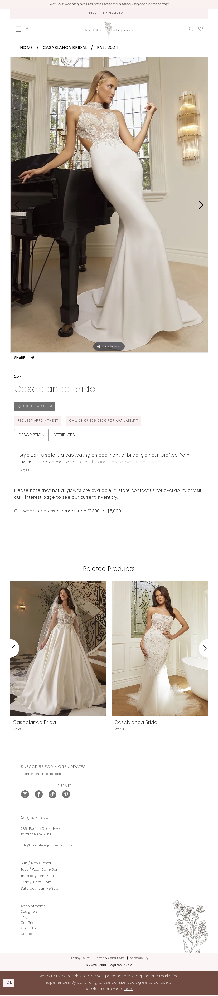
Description (31, 435)
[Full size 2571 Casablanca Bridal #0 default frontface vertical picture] (109, 204)
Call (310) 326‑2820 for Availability (105, 421)
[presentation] (58, 648)
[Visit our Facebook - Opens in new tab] (39, 795)
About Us (28, 929)
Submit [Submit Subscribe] (64, 786)
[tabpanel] (109, 204)
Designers (29, 912)
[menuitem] (18, 29)
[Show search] (191, 29)
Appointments (33, 907)
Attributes (64, 435)
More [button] (25, 471)
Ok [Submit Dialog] (9, 983)
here (128, 990)
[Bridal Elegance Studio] (109, 29)
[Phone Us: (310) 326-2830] (28, 29)
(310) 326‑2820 (35, 818)
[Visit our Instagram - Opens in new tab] (25, 795)
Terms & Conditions (110, 958)
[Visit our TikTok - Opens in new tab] (52, 795)
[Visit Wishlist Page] (200, 29)
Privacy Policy (80, 958)
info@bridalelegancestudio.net (47, 846)
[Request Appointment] (109, 14)
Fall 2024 (107, 48)
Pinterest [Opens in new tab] (32, 498)
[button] (18, 29)
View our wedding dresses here (72, 4)
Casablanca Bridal (65, 48)
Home (26, 48)
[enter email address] (64, 774)
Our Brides (30, 923)
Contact (28, 934)
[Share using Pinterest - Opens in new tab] (32, 358)
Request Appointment (38, 421)
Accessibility (139, 958)
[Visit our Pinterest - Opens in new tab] (66, 795)
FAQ (24, 918)
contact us (143, 491)
